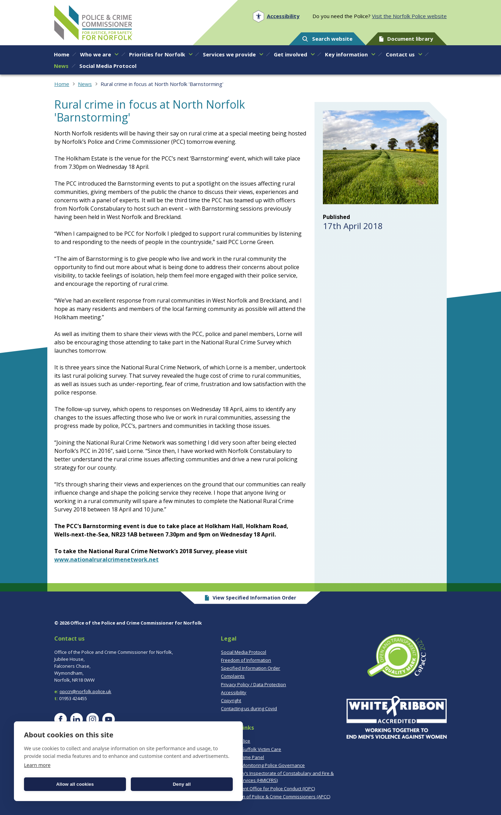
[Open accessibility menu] (276, 16)
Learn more (37, 765)
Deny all (182, 784)
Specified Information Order (250, 668)
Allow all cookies (75, 784)
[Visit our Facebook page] (60, 719)
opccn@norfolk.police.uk (85, 691)
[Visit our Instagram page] (92, 719)
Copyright (231, 700)
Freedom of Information (246, 660)
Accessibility (233, 692)
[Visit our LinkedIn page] (76, 719)
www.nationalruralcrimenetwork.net (106, 559)
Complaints (233, 676)
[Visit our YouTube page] (108, 719)
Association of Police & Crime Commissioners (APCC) (275, 796)
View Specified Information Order (250, 597)
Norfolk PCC (93, 22)
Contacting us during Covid (249, 708)
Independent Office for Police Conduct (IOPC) (268, 788)
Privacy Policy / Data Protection (253, 684)
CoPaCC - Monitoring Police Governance (263, 765)
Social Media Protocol (243, 652)
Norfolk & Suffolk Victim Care (251, 749)
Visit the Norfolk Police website (409, 16)
